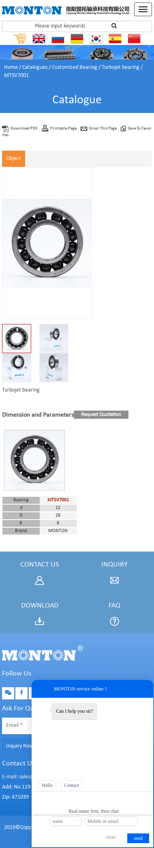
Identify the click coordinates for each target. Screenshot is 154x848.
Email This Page (103, 128)
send (138, 838)
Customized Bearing (74, 67)
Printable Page (63, 128)
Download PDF (24, 128)
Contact (71, 785)
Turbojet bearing (120, 67)
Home (11, 67)
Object (13, 159)
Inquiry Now (20, 746)
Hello (47, 785)
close (111, 837)
